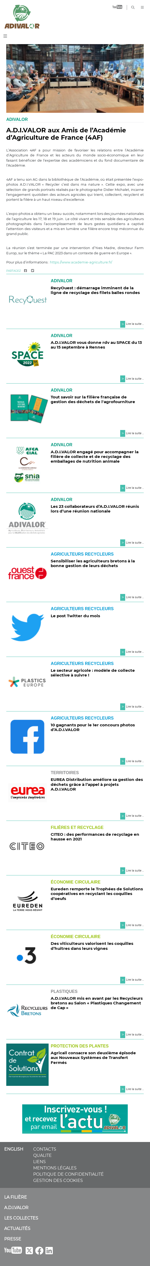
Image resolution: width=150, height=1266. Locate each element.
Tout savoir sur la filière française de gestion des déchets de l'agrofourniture (93, 399)
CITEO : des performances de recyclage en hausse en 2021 (95, 836)
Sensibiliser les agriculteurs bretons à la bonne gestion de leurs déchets (93, 563)
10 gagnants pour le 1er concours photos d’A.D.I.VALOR (93, 727)
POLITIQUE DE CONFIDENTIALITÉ (68, 1174)
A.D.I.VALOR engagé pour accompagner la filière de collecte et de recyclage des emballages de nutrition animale (95, 456)
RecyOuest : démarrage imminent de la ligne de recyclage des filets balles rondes (95, 290)
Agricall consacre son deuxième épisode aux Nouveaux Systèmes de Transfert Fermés (93, 1057)
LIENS (39, 1161)
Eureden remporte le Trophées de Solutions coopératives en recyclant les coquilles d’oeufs (97, 893)
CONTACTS (44, 1149)
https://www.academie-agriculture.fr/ (81, 262)
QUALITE (42, 1155)
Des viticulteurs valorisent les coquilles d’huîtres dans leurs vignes (92, 946)
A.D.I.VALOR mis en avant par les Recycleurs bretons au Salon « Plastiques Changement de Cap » (97, 1003)
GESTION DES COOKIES (58, 1180)
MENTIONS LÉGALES (55, 1167)
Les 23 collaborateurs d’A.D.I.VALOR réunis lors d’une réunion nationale (95, 509)
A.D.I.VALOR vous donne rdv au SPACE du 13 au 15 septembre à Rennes (96, 345)
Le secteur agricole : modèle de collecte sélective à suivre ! (93, 673)
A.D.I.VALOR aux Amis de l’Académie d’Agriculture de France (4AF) (66, 134)
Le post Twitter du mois (75, 615)
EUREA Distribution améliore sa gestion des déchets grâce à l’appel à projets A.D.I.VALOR (97, 784)
